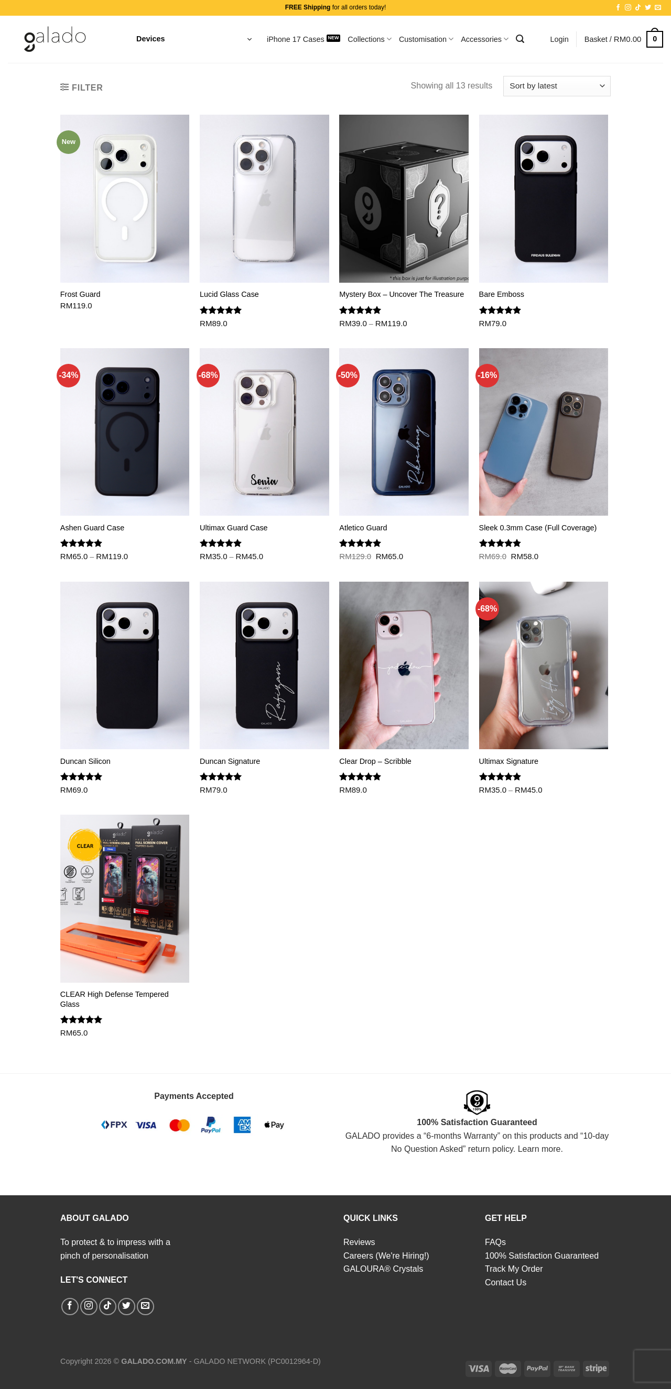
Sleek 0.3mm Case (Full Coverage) (538, 528)
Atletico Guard (363, 528)
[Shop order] (557, 86)
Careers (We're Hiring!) (386, 1255)
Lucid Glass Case (229, 294)
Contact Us (505, 1282)
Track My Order (514, 1268)
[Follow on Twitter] (648, 8)
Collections (370, 39)
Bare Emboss (501, 294)
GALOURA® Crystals (383, 1268)
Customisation (426, 39)
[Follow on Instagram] (628, 8)
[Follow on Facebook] (618, 8)
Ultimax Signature (509, 761)
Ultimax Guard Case (234, 528)
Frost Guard (80, 294)
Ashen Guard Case (92, 528)
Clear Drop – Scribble (375, 761)
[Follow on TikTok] (638, 8)
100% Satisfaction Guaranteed (542, 1255)
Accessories (484, 39)
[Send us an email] (658, 8)
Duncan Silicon (85, 761)
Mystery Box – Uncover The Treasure (401, 294)
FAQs (495, 1242)
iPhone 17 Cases (295, 39)
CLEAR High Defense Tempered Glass (114, 999)
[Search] (520, 39)
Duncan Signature (230, 761)
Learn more (539, 1148)
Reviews (359, 1242)
